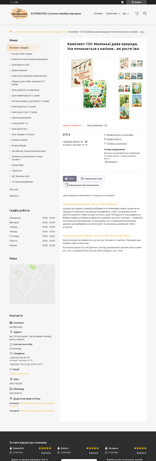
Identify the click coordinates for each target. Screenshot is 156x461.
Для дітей (61, 32)
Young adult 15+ (20, 123)
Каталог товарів (19, 47)
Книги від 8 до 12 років (24, 106)
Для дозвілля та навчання (25, 90)
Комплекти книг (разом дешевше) (35, 32)
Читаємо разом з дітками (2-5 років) (30, 101)
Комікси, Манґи (20, 140)
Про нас (14, 189)
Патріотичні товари (22, 53)
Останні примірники (22, 181)
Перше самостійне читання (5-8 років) (28, 83)
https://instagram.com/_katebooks (37, 410)
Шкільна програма (21, 117)
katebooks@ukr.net (19, 373)
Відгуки (14, 195)
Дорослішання (19, 70)
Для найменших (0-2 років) (26, 95)
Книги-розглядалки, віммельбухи (29, 76)
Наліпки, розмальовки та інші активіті (27, 158)
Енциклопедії (19, 145)
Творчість (17, 170)
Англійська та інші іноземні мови (29, 151)
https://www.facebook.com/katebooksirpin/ (32, 405)
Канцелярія (18, 165)
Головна (98, 13)
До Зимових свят (21, 176)
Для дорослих (19, 129)
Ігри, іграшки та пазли (23, 134)
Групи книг (111, 13)
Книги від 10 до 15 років (24, 112)
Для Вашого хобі (20, 64)
